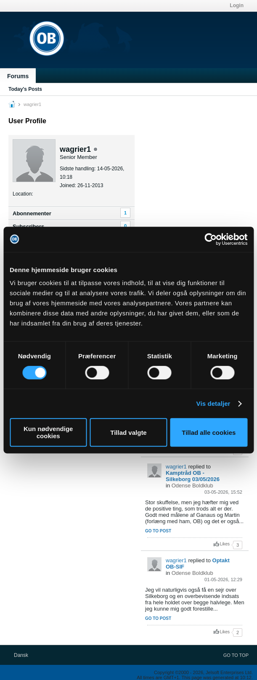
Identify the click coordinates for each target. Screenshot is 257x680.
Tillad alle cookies (209, 432)
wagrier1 (176, 466)
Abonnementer (32, 213)
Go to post (158, 531)
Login (237, 5)
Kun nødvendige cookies (48, 432)
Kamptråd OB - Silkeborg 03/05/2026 (193, 476)
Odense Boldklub (192, 485)
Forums (18, 76)
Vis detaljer (213, 403)
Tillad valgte (128, 432)
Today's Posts (25, 89)
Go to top (236, 655)
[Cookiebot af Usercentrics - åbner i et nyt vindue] (210, 239)
